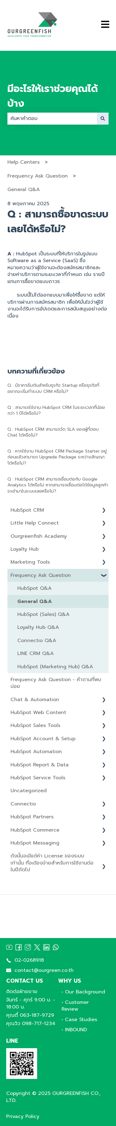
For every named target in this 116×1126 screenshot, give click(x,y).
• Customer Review (75, 1006)
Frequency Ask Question (37, 176)
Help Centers (23, 162)
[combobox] (52, 118)
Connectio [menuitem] (23, 804)
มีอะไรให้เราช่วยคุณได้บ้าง (52, 96)
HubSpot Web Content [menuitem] (38, 712)
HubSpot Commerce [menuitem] (35, 830)
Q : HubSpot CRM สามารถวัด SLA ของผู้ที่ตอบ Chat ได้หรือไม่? (53, 432)
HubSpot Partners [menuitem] (32, 817)
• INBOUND (74, 1029)
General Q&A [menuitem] (34, 601)
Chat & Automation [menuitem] (35, 699)
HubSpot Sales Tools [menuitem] (35, 725)
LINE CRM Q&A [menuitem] (35, 653)
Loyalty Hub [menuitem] (25, 549)
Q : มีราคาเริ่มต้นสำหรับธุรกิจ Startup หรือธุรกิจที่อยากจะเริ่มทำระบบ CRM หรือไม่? (53, 388)
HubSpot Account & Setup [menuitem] (43, 738)
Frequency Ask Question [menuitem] (41, 575)
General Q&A (23, 189)
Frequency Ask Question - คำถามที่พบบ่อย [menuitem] (56, 683)
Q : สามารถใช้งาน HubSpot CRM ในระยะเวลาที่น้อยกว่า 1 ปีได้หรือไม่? (56, 410)
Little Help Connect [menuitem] (35, 523)
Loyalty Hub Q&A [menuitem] (38, 627)
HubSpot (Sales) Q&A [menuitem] (43, 614)
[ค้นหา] (103, 118)
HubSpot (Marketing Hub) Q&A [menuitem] (55, 666)
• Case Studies (79, 1019)
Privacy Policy (22, 1116)
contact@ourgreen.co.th (44, 970)
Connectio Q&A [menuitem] (36, 640)
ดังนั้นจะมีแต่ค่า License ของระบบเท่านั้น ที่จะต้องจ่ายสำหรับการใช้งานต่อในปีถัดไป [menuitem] (52, 862)
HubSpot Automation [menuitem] (36, 751)
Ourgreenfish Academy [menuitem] (39, 536)
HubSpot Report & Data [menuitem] (40, 765)
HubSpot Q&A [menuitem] (34, 588)
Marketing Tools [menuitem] (30, 562)
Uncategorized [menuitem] (29, 790)
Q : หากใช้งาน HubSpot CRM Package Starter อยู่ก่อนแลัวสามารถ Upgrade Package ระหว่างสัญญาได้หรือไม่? (57, 457)
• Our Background (83, 992)
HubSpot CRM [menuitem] (27, 510)
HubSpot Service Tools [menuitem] (38, 777)
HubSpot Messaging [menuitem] (35, 843)
